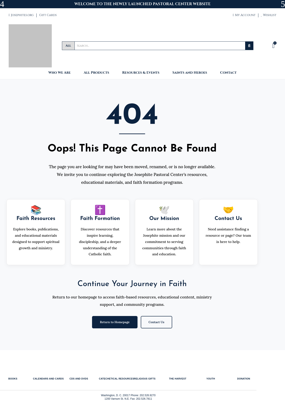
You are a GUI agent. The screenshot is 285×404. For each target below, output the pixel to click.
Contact (228, 73)
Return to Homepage (115, 322)
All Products (96, 73)
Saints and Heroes (189, 73)
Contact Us (156, 322)
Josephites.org (21, 15)
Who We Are (59, 73)
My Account (244, 15)
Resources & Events (140, 73)
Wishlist (268, 15)
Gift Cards (48, 15)
